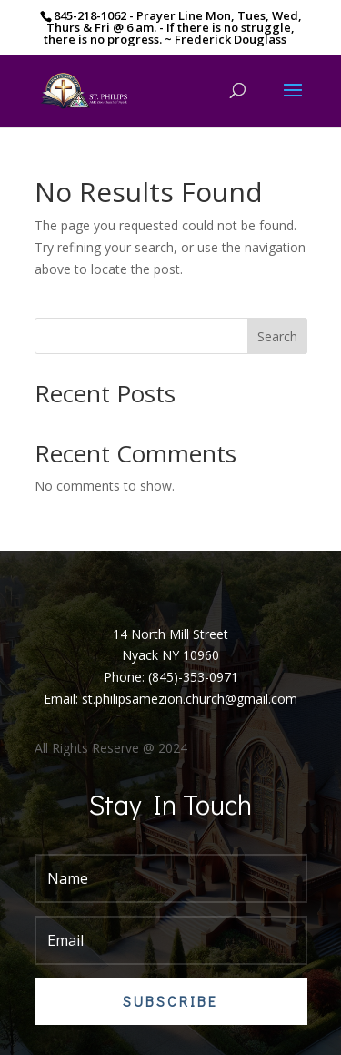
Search (277, 336)
